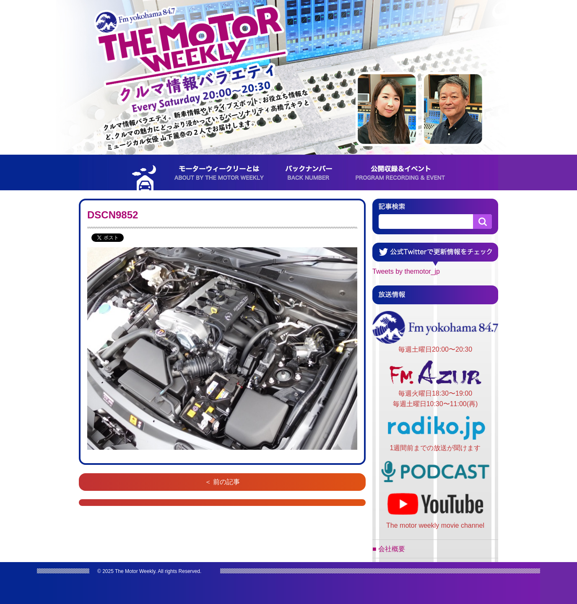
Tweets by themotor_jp (406, 271)
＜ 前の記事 (222, 481)
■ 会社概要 (388, 548)
